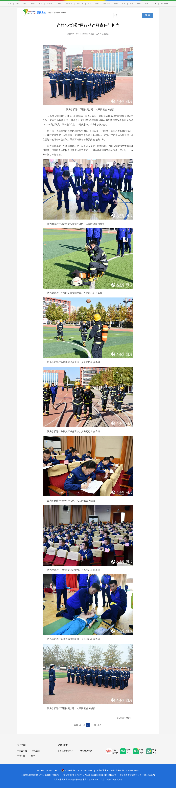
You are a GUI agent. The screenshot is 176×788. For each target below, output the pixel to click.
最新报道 (57, 13)
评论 (32, 4)
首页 (9, 4)
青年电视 (68, 4)
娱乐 (154, 4)
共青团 (49, 4)
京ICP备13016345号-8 (47, 770)
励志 (116, 4)
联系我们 (36, 751)
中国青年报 (22, 751)
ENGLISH (164, 4)
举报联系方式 (86, 751)
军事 (131, 4)
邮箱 (33, 756)
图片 (25, 4)
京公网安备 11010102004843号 (77, 770)
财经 (40, 4)
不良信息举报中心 (65, 751)
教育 (97, 4)
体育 (139, 4)
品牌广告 (21, 756)
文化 (123, 4)
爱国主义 (41, 12)
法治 (89, 4)
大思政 (58, 4)
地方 (147, 4)
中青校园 (106, 4)
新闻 (17, 4)
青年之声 (80, 4)
